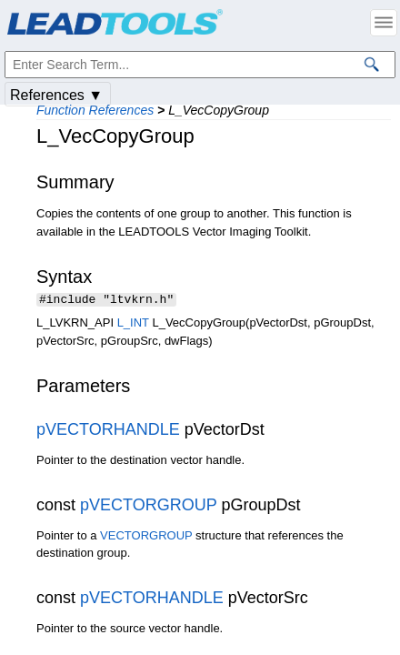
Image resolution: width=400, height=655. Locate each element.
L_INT (133, 324)
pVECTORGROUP (148, 507)
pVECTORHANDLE (108, 431)
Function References (95, 110)
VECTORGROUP (146, 537)
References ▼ (56, 95)
